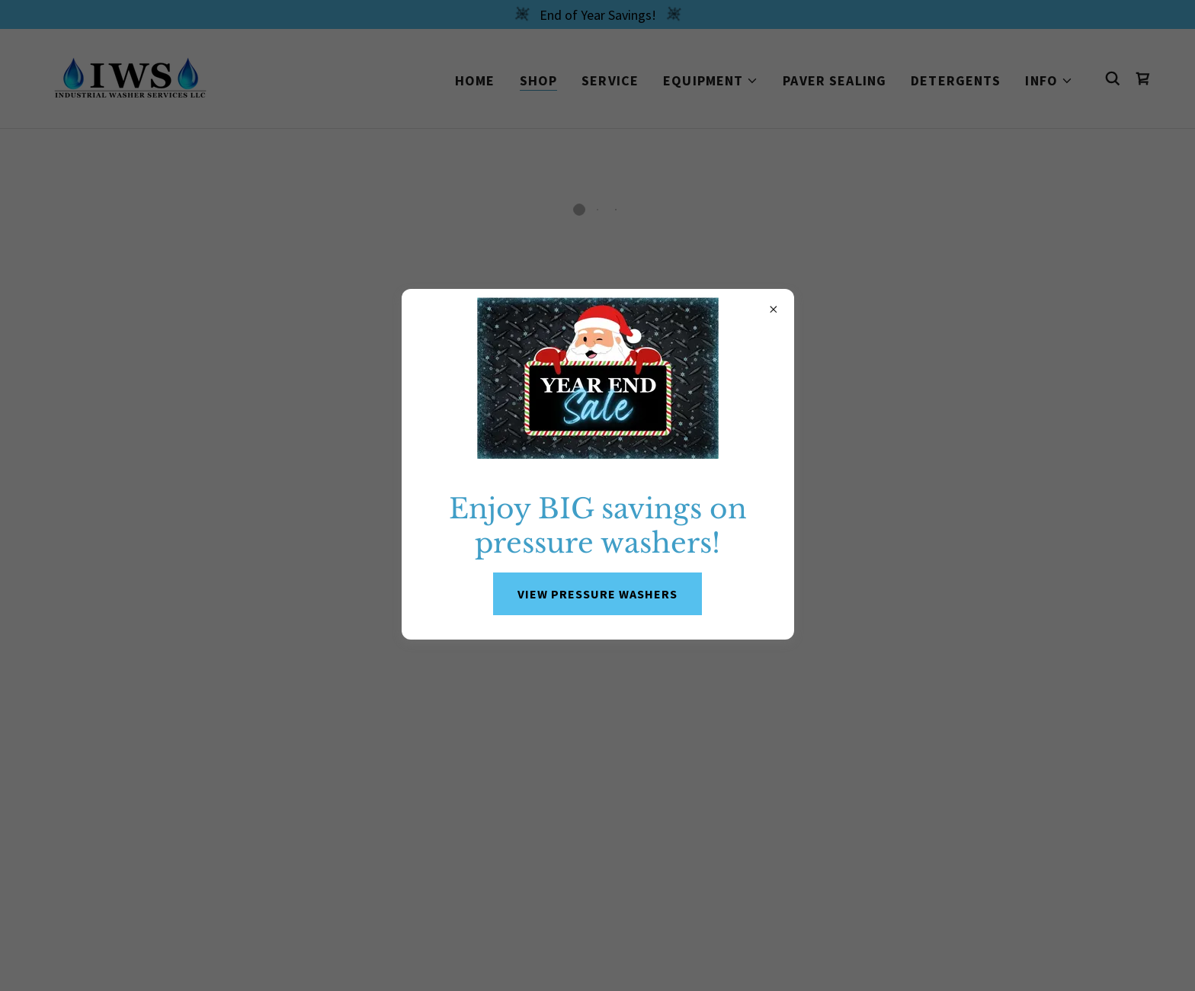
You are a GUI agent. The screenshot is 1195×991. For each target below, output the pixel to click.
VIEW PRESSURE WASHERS (597, 593)
